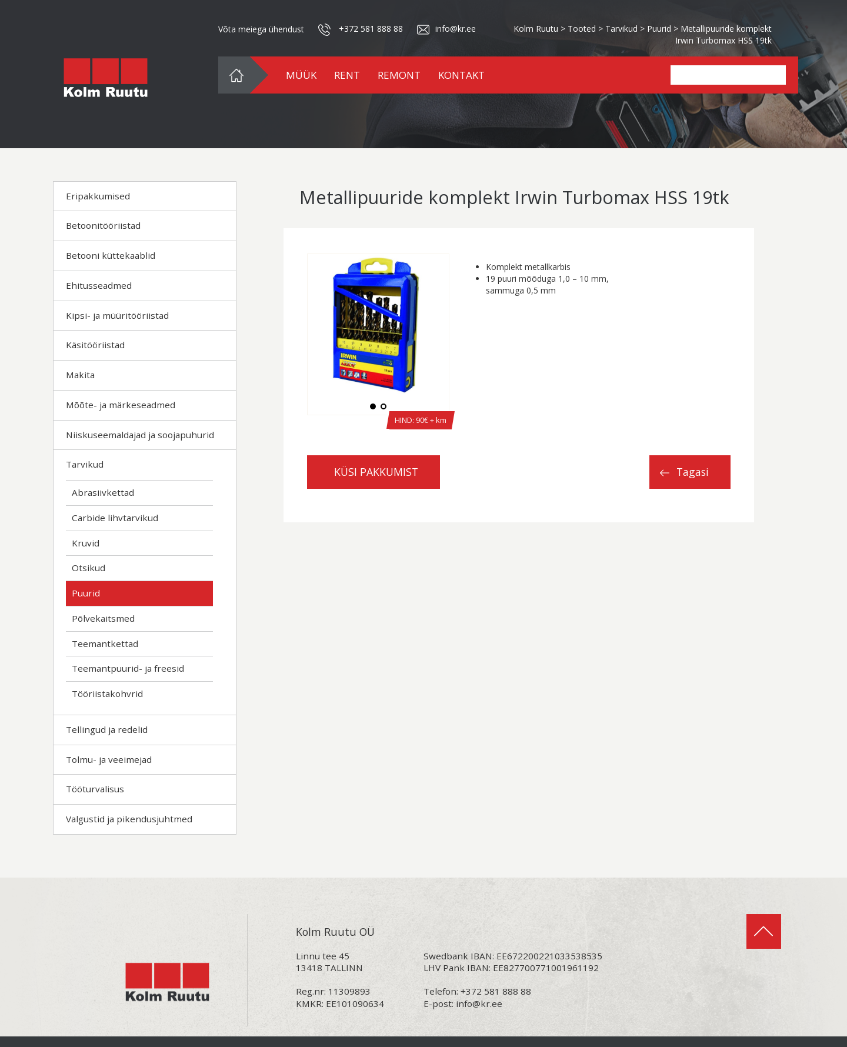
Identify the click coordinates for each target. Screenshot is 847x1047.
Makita (80, 375)
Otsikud (88, 567)
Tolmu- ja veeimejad (109, 759)
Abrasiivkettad (103, 492)
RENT (347, 75)
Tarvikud (85, 464)
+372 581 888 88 (371, 28)
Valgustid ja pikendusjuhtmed (129, 819)
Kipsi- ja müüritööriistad (117, 315)
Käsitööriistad (95, 345)
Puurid (86, 593)
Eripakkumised (98, 196)
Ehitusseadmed (99, 285)
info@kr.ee (479, 1003)
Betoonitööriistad (103, 225)
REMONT (399, 75)
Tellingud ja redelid (107, 729)
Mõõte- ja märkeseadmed (120, 405)
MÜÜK (301, 75)
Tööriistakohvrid (107, 693)
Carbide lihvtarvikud (115, 518)
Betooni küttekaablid (110, 255)
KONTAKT (461, 75)
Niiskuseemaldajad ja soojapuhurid (140, 435)
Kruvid (85, 543)
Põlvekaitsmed (103, 618)
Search (773, 75)
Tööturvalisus (95, 789)
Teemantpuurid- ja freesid (128, 668)
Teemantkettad (105, 643)
